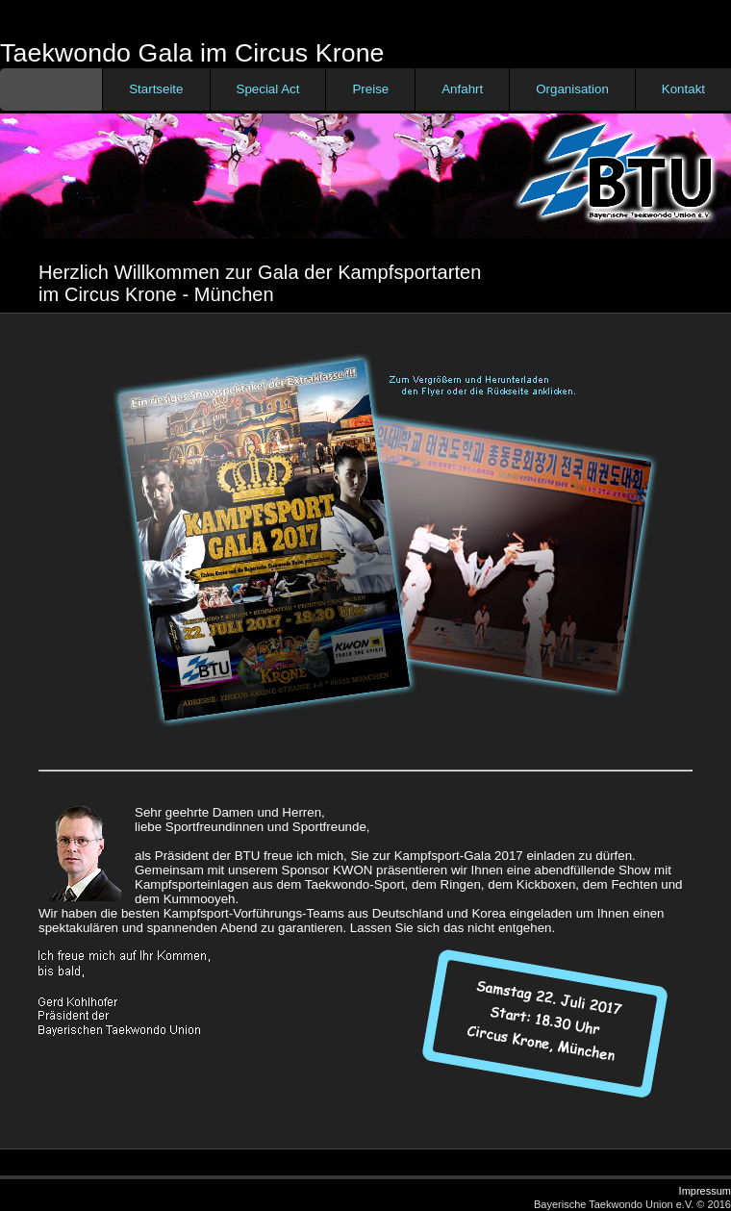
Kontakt (683, 89)
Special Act (268, 89)
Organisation (572, 89)
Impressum (705, 1191)
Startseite (156, 89)
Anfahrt (462, 89)
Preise (370, 89)
